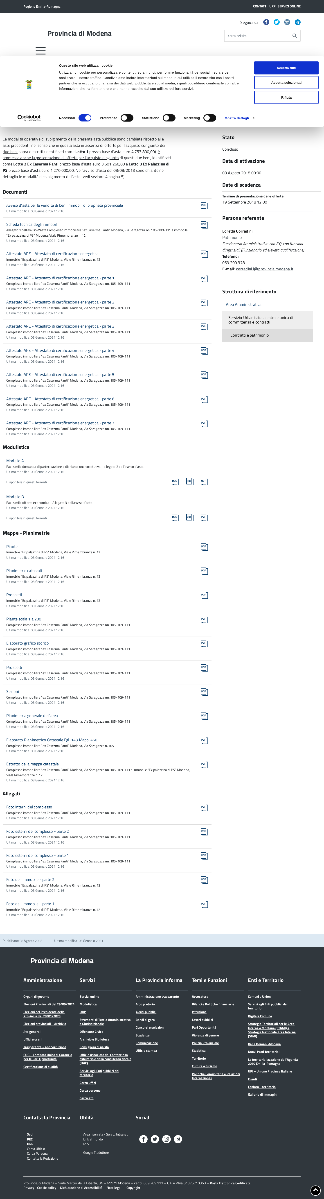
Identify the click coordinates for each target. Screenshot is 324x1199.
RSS (86, 1143)
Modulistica (88, 1004)
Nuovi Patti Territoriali (264, 1051)
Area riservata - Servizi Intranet (105, 1134)
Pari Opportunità (204, 1027)
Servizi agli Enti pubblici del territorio (99, 1072)
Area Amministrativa (243, 304)
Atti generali (32, 1031)
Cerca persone (90, 1090)
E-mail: (228, 269)
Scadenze (143, 1035)
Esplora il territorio (262, 1086)
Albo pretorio (145, 1004)
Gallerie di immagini (262, 1094)
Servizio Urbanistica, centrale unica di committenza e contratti (260, 319)
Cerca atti (87, 1098)
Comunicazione (147, 1042)
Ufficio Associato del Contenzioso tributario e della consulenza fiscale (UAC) (105, 1059)
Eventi (252, 1079)
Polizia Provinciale (205, 1042)
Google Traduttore (96, 1152)
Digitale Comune (260, 1016)
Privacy (28, 1187)
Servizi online (89, 996)
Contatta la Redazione (42, 1158)
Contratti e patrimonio (249, 335)
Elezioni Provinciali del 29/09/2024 (48, 1004)
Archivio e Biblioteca (94, 1039)
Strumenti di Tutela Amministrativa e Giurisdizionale (105, 1021)
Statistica (199, 1050)
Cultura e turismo (204, 1066)
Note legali (114, 1187)
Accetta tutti (286, 12)
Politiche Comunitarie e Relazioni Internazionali (216, 1076)
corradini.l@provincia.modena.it (264, 269)
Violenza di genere (205, 1035)
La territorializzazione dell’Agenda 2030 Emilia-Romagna (273, 1061)
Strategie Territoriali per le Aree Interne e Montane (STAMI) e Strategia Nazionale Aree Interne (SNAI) (272, 1030)
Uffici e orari (32, 1039)
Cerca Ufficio (36, 1148)
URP (83, 1011)
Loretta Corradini (237, 231)
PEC (30, 1139)
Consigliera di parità (94, 1047)
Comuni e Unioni (260, 996)
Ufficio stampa (146, 1050)
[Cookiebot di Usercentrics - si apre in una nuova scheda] (29, 62)
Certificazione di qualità (40, 1066)
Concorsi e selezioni (150, 1027)
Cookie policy (46, 1187)
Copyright (133, 1187)
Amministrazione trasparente (157, 996)
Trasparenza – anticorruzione (44, 1047)
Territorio (199, 1058)
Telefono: (230, 256)
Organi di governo (36, 996)
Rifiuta (286, 41)
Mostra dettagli (237, 62)
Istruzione (199, 1011)
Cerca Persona (37, 1153)
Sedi (30, 1134)
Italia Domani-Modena (264, 1044)
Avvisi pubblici (146, 1011)
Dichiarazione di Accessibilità (81, 1187)
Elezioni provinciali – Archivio (44, 1023)
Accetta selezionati (286, 27)
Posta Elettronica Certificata (230, 1183)
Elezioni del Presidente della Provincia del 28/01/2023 (44, 1013)
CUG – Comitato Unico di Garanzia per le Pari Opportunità (47, 1056)
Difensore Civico (91, 1031)
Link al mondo (93, 1139)
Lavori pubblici (202, 1019)
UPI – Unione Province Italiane (270, 1071)
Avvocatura (200, 996)
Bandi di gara (145, 1019)
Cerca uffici (88, 1082)
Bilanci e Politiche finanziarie (213, 1004)
